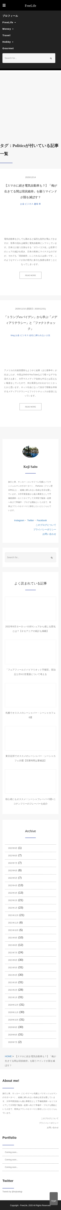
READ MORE (30, 275)
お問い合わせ (49, 534)
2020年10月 (13, 1020)
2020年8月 (12, 1035)
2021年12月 (13, 915)
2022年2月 (12, 900)
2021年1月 (12, 997)
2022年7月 (12, 863)
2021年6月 (12, 960)
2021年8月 (12, 945)
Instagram (19, 520)
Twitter (30, 520)
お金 (22, 204)
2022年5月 (12, 878)
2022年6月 (12, 870)
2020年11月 (13, 1012)
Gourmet (8, 48)
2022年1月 (12, 908)
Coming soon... (11, 1152)
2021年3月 (12, 982)
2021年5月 (12, 967)
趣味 (36, 204)
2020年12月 (13, 1005)
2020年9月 (12, 1027)
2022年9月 (12, 848)
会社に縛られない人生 (39, 335)
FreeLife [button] (9, 22)
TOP (53, 1201)
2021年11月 (13, 923)
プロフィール (10, 15)
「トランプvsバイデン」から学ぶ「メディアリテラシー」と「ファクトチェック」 (30, 322)
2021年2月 (12, 990)
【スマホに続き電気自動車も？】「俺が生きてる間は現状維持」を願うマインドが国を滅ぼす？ (30, 191)
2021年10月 (13, 930)
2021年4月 (12, 975)
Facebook (41, 520)
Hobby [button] (7, 41)
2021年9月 (12, 938)
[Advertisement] (30, 102)
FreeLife (23, 1205)
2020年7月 (12, 1042)
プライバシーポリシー (44, 529)
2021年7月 (12, 953)
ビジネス (29, 204)
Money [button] (8, 28)
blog (13, 335)
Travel (6, 35)
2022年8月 (12, 855)
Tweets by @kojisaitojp (12, 1192)
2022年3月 (12, 893)
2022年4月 (12, 885)
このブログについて (46, 525)
